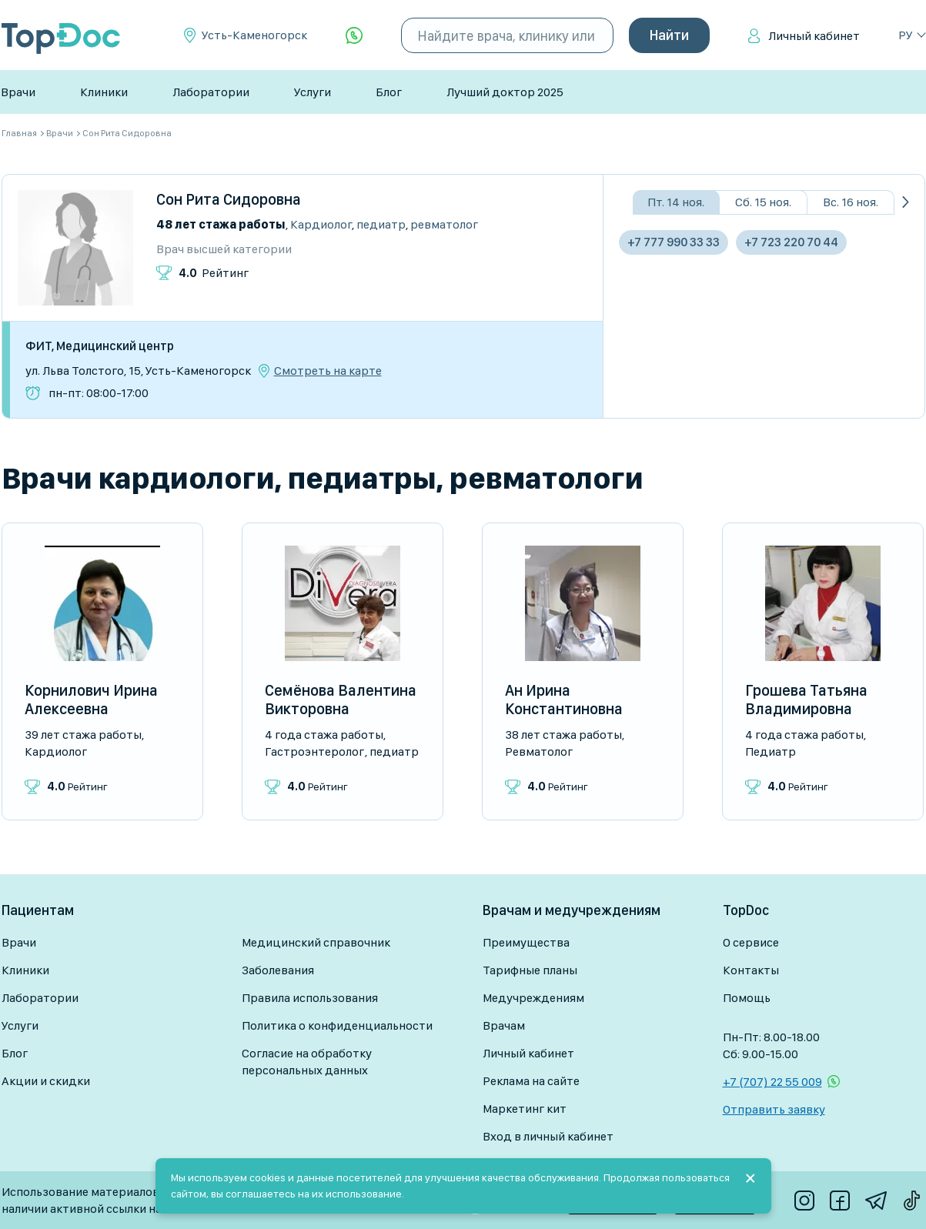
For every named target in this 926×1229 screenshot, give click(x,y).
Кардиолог (321, 224)
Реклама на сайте (531, 1081)
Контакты (751, 970)
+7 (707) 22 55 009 (772, 1081)
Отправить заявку (774, 1109)
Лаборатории (210, 92)
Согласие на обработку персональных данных (307, 1061)
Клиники (104, 92)
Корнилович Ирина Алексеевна (91, 699)
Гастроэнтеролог (314, 751)
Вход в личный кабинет (548, 1136)
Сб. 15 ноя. (763, 202)
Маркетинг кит (525, 1108)
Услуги (312, 92)
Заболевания (278, 970)
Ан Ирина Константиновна (564, 699)
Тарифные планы (530, 970)
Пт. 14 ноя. (675, 202)
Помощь (747, 997)
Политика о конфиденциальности (337, 1025)
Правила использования (310, 997)
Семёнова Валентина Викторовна (340, 699)
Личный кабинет (814, 35)
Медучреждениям (533, 997)
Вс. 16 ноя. (850, 202)
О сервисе (751, 942)
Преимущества (526, 942)
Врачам (504, 1025)
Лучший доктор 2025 (504, 92)
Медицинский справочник (316, 942)
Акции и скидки (46, 1081)
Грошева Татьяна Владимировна (806, 699)
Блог (389, 92)
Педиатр (381, 224)
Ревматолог (444, 224)
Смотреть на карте (328, 371)
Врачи (18, 92)
